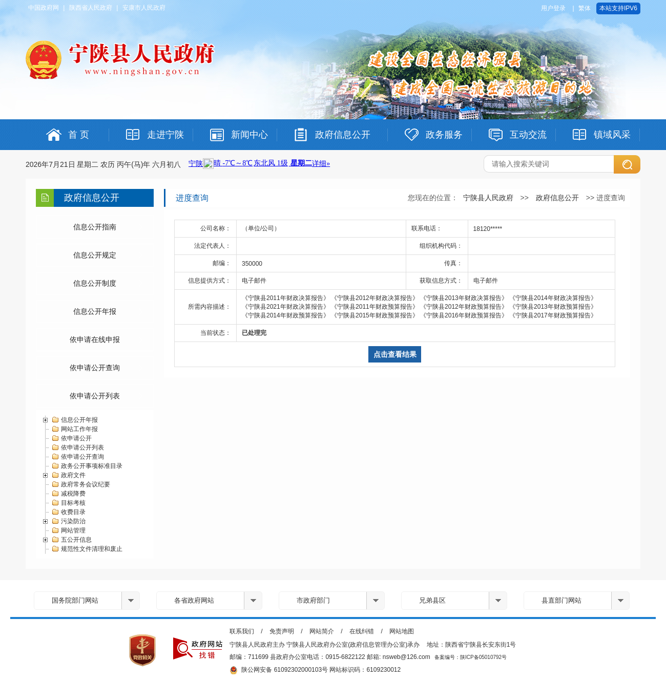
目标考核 (68, 503)
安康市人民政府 (143, 7)
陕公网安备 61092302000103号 (279, 670)
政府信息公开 (557, 198)
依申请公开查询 (95, 368)
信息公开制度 (94, 283)
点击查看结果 (395, 354)
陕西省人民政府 (90, 7)
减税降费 (68, 493)
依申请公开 (71, 438)
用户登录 (553, 8)
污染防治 (68, 521)
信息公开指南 (94, 227)
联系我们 (242, 631)
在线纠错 (361, 631)
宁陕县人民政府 (488, 198)
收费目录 (68, 512)
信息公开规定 (94, 255)
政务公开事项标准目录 (86, 466)
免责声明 (281, 631)
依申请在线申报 (95, 339)
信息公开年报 (94, 311)
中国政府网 (43, 7)
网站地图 (401, 631)
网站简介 (321, 631)
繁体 (584, 8)
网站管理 (68, 530)
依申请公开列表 (95, 396)
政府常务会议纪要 (80, 484)
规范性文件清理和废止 (86, 549)
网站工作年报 (74, 429)
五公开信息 (71, 540)
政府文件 (68, 475)
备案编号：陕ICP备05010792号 (470, 657)
